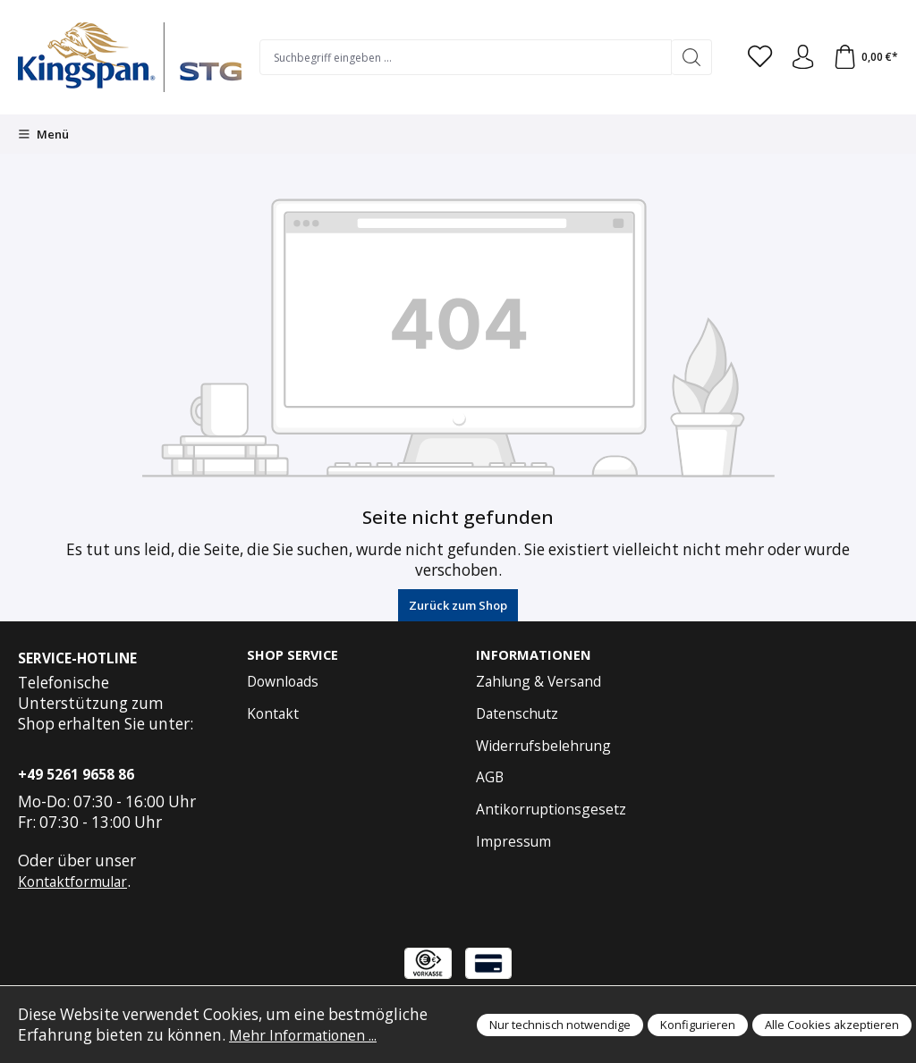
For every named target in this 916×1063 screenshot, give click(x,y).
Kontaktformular (72, 881)
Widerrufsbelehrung (543, 746)
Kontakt (273, 714)
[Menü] (43, 134)
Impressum (513, 842)
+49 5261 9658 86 (76, 774)
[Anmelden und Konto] (798, 57)
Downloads (282, 682)
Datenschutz (517, 714)
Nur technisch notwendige (560, 1025)
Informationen (534, 655)
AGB (490, 778)
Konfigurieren (697, 1025)
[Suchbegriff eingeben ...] (462, 57)
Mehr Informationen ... (311, 1035)
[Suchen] (685, 57)
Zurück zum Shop (458, 605)
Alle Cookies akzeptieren (832, 1025)
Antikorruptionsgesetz (551, 810)
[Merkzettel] (754, 57)
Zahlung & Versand (538, 682)
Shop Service (294, 655)
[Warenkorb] (864, 57)
